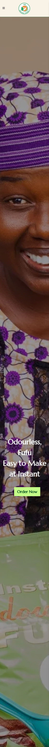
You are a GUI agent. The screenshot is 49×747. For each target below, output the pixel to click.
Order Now (27, 491)
